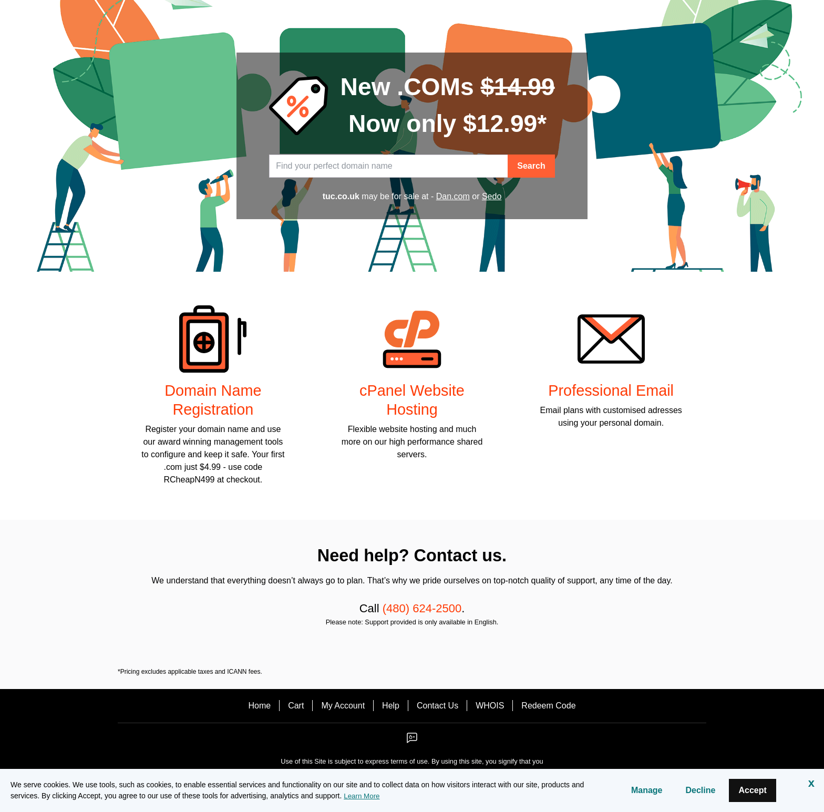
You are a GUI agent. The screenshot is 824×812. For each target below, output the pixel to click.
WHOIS (490, 705)
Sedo (491, 196)
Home (259, 705)
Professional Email (611, 390)
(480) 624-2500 (422, 608)
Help (390, 705)
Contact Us (437, 705)
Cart (296, 705)
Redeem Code (548, 705)
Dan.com (453, 196)
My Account (343, 705)
